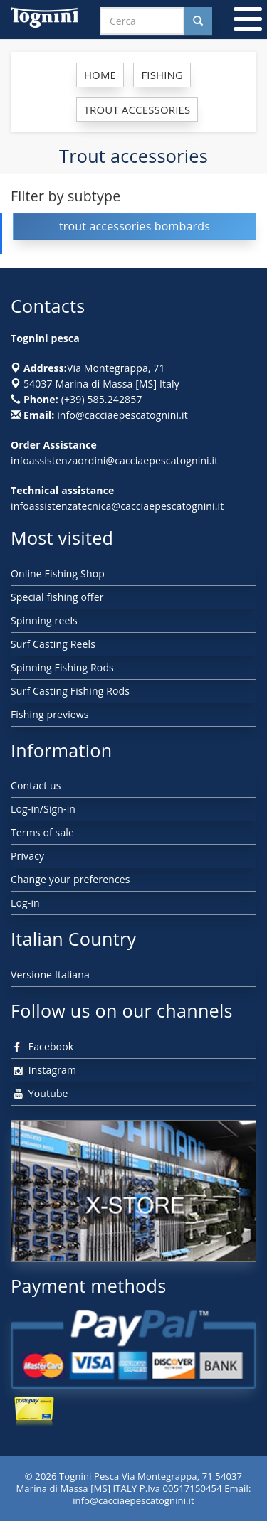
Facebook (42, 1046)
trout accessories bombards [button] (134, 226)
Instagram (43, 1070)
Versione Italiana (50, 974)
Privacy (27, 856)
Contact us (36, 785)
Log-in (25, 902)
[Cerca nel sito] (198, 21)
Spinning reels (44, 620)
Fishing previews (50, 714)
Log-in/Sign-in (43, 809)
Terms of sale (42, 832)
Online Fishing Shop (58, 573)
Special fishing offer (57, 597)
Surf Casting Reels (53, 644)
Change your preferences (70, 879)
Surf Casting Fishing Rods (70, 691)
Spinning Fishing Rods (62, 667)
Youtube (39, 1093)
